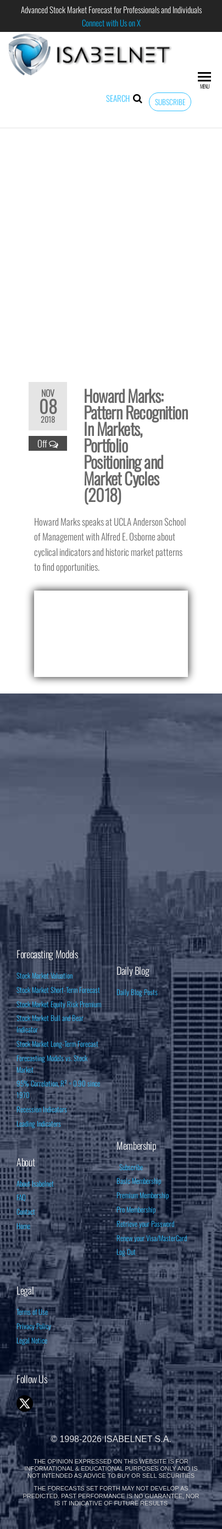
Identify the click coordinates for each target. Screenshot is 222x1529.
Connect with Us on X (111, 23)
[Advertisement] (111, 247)
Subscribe (170, 101)
